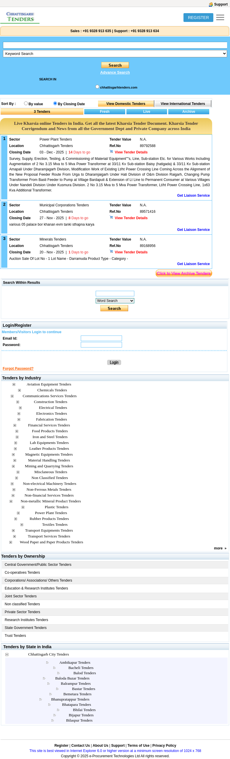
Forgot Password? (18, 368)
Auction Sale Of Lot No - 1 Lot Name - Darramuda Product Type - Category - (68, 259)
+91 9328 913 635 (96, 31)
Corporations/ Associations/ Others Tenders (38, 580)
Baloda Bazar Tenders (72, 678)
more (218, 548)
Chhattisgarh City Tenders (48, 654)
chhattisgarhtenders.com (118, 87)
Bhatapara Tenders (76, 704)
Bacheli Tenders (81, 667)
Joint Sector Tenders (21, 596)
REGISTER (198, 17)
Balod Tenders (84, 673)
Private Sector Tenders (22, 612)
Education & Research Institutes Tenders (36, 588)
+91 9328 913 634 (145, 31)
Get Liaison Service (193, 195)
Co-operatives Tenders (22, 572)
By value (36, 104)
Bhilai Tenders (84, 710)
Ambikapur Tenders (74, 662)
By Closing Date (71, 104)
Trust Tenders (15, 636)
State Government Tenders (26, 628)
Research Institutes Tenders (26, 620)
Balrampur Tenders (76, 683)
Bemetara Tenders (77, 694)
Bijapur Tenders (81, 715)
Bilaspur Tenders (79, 720)
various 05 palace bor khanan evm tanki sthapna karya (51, 224)
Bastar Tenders (83, 689)
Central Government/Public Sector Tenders (38, 565)
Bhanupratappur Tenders (70, 699)
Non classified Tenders (22, 604)
